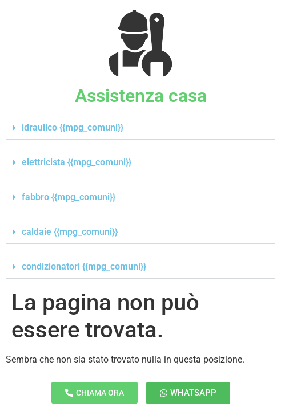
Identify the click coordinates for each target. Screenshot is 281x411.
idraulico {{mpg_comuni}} (72, 127)
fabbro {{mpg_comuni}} (68, 197)
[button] (140, 128)
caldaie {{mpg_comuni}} (70, 231)
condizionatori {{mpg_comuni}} (84, 266)
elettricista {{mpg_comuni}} (76, 162)
